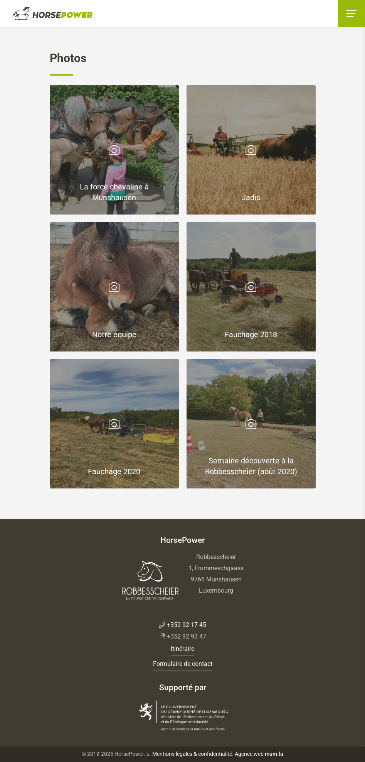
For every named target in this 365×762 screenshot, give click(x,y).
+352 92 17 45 (186, 625)
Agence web (249, 754)
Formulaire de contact (182, 663)
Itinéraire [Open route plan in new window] (182, 648)
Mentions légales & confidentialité (192, 754)
